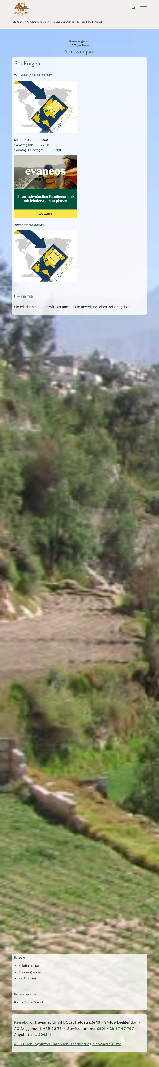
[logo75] (66, 8)
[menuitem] (131, 8)
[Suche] (131, 8)
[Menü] (141, 8)
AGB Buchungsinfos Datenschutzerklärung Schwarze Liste (67, 1044)
